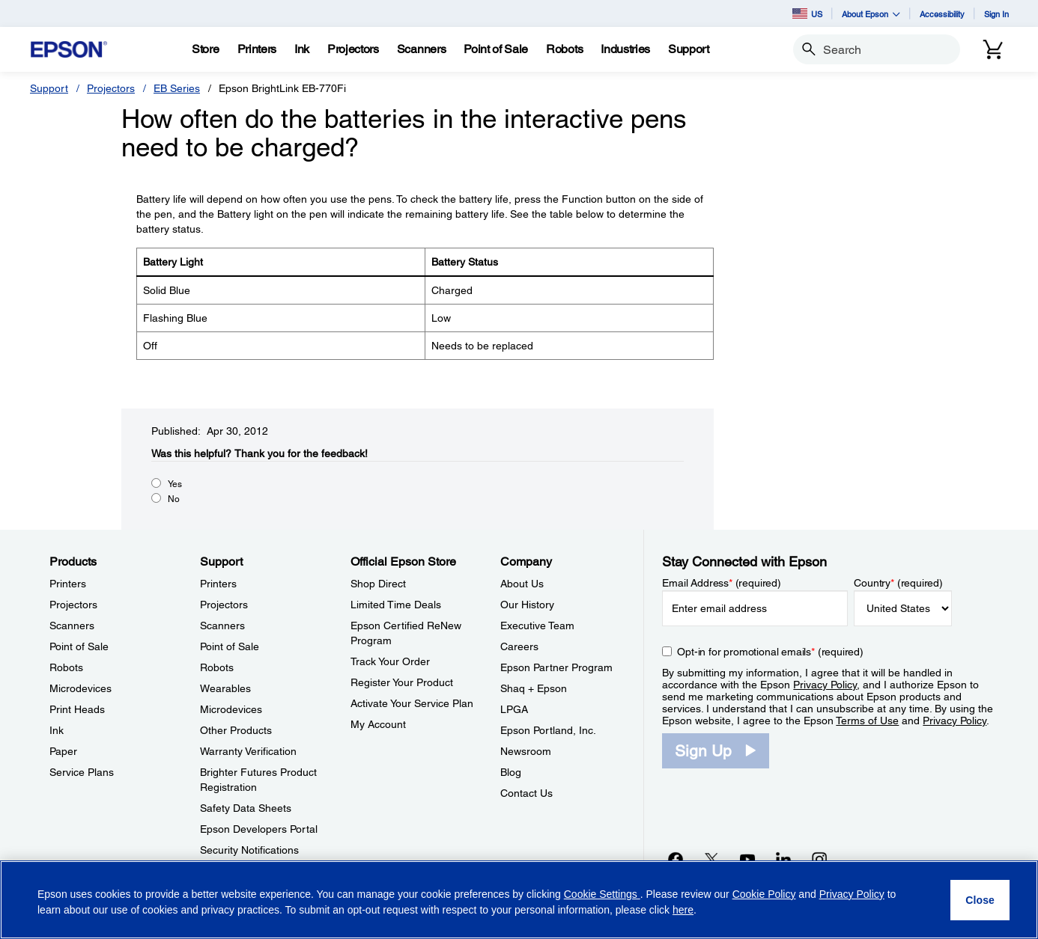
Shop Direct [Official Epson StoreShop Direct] (378, 584)
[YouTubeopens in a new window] (747, 858)
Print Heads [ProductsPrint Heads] (77, 709)
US (807, 13)
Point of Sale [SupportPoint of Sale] (229, 646)
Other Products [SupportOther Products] (236, 730)
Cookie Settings (602, 894)
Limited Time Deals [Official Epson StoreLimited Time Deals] (395, 605)
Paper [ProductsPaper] (63, 751)
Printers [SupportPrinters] (218, 584)
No (174, 499)
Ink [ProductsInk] (56, 730)
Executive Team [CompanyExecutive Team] (537, 625)
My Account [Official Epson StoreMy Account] (378, 724)
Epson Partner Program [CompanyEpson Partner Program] (556, 667)
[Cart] (993, 49)
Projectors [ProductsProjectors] (73, 605)
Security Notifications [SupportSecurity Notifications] (249, 850)
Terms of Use (867, 721)
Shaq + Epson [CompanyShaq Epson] (533, 688)
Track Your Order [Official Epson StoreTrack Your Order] (390, 661)
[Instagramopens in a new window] (819, 858)
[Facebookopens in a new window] (675, 858)
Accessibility (942, 14)
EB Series (177, 88)
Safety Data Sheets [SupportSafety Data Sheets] (245, 808)
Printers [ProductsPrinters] (67, 584)
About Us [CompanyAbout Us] (522, 584)
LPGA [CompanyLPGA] (514, 709)
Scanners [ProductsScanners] (71, 625)
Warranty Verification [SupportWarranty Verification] (248, 751)
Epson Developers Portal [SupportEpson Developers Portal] (259, 829)
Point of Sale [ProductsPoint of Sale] (79, 646)
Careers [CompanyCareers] (519, 646)
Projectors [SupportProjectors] (224, 605)
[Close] (980, 900)
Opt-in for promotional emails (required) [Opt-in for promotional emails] (770, 652)
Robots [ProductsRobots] (66, 667)
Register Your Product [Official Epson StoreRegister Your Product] (401, 682)
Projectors (111, 88)
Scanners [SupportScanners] (222, 625)
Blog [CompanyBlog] (510, 772)
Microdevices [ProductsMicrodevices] (80, 688)
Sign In (996, 14)
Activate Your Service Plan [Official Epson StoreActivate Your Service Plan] (411, 703)
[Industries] (625, 49)
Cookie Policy (764, 894)
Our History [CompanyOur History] (527, 605)
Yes (175, 484)
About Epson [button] (871, 14)
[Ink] (301, 49)
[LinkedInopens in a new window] (783, 858)
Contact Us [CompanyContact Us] (526, 793)
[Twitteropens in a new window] (711, 858)
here (683, 910)
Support (49, 88)
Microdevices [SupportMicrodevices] (231, 709)
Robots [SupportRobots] (217, 667)
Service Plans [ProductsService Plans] (81, 772)
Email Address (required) (721, 583)
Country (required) (898, 583)
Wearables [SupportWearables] (225, 688)
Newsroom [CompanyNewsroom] (525, 751)
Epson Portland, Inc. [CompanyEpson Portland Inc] (548, 730)
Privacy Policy (825, 685)
